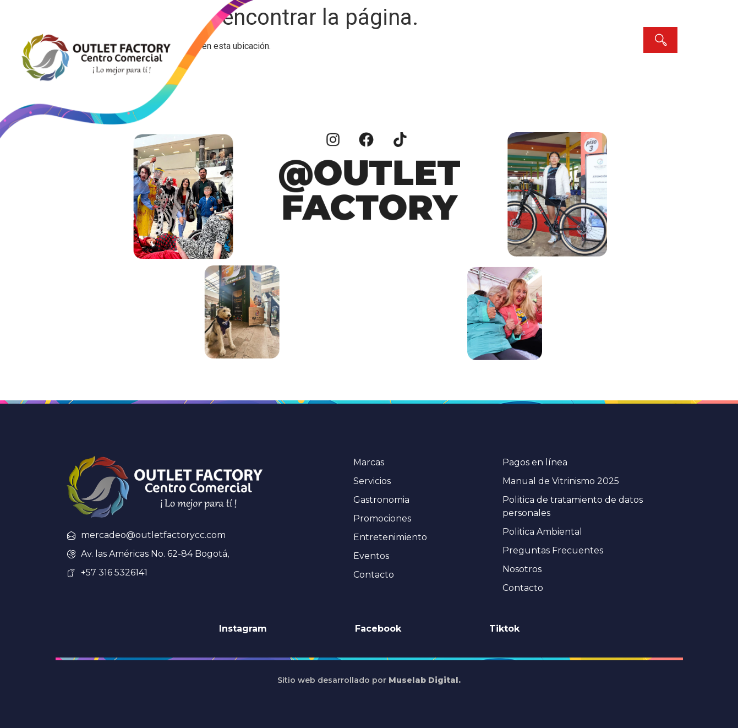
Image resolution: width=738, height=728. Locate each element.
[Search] (660, 40)
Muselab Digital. (425, 680)
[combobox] (547, 40)
